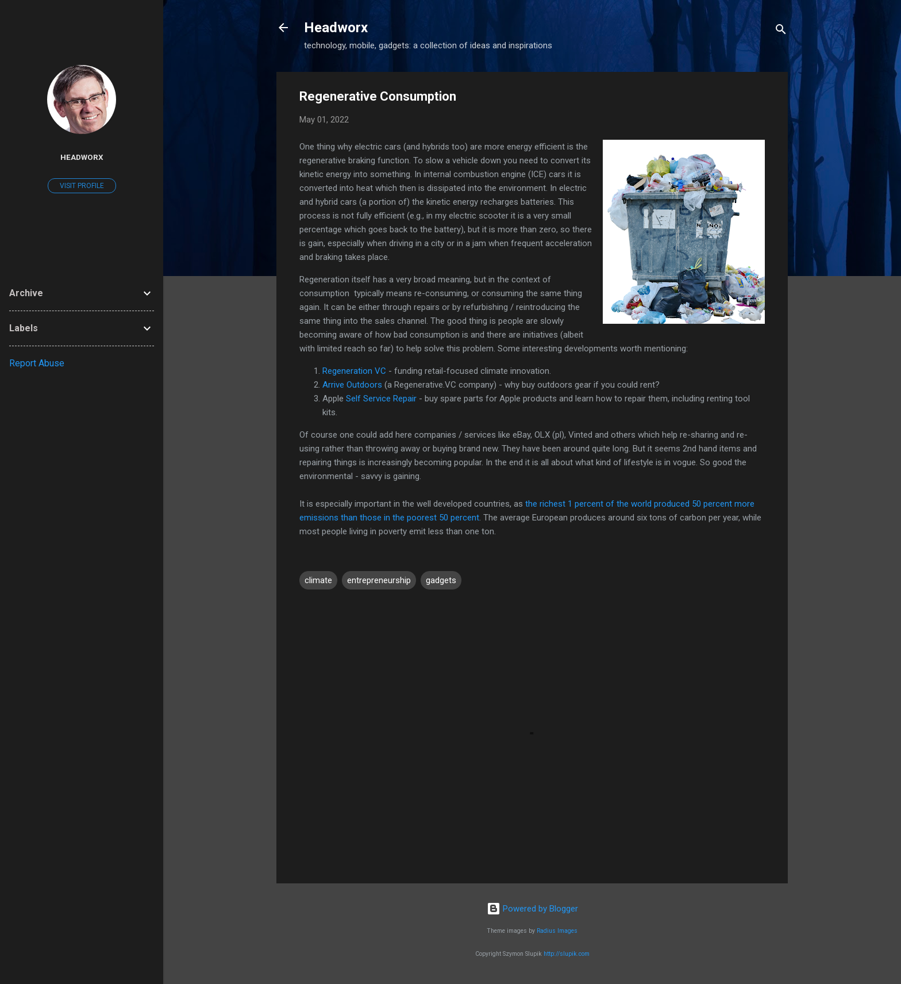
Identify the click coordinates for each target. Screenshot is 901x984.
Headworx (336, 28)
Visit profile (82, 186)
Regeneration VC (354, 371)
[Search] (781, 31)
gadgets (441, 580)
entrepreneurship (379, 580)
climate (318, 580)
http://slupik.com (567, 954)
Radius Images (557, 931)
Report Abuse (36, 363)
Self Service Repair (381, 398)
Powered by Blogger (532, 908)
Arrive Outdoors (352, 385)
